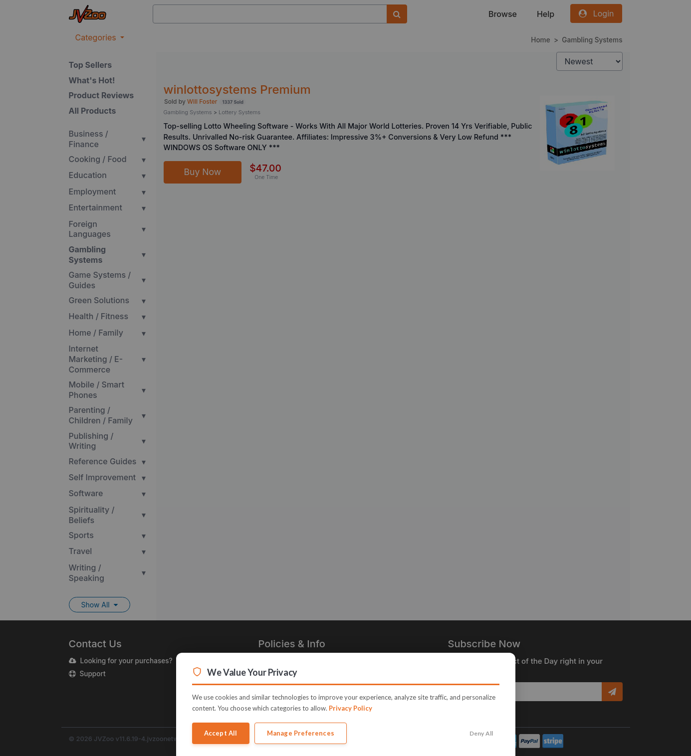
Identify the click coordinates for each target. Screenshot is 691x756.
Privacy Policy (350, 708)
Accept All (220, 733)
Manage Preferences (301, 733)
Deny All (481, 733)
